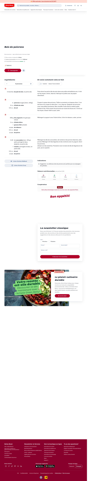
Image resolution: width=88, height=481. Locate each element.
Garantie (66, 452)
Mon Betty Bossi (28, 448)
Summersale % (72, 9)
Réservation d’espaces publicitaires (33, 450)
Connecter (68, 5)
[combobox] (39, 5)
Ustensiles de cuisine (10, 9)
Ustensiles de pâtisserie (23, 9)
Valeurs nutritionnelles (10, 59)
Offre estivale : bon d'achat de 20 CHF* (44, 1)
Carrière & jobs (8, 453)
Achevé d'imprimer (34, 473)
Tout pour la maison (48, 9)
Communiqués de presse (10, 457)
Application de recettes (30, 454)
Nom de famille (64, 245)
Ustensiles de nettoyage (50, 454)
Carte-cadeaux (28, 452)
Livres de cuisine (59, 9)
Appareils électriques (36, 9)
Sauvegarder (13, 70)
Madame (53, 241)
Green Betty (27, 456)
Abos (65, 9)
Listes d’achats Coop (18, 165)
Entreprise (7, 451)
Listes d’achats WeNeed (19, 161)
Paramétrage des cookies (46, 473)
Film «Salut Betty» (9, 446)
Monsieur (44, 241)
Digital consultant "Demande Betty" (72, 448)
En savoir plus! (62, 296)
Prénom (42, 245)
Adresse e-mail (44, 250)
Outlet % (46, 460)
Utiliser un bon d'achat (69, 454)
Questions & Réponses (69, 446)
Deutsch (71, 466)
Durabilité (6, 455)
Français (78, 466)
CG (18, 473)
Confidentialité (24, 473)
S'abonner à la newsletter (60, 256)
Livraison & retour (68, 450)
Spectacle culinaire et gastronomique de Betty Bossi (11, 449)
